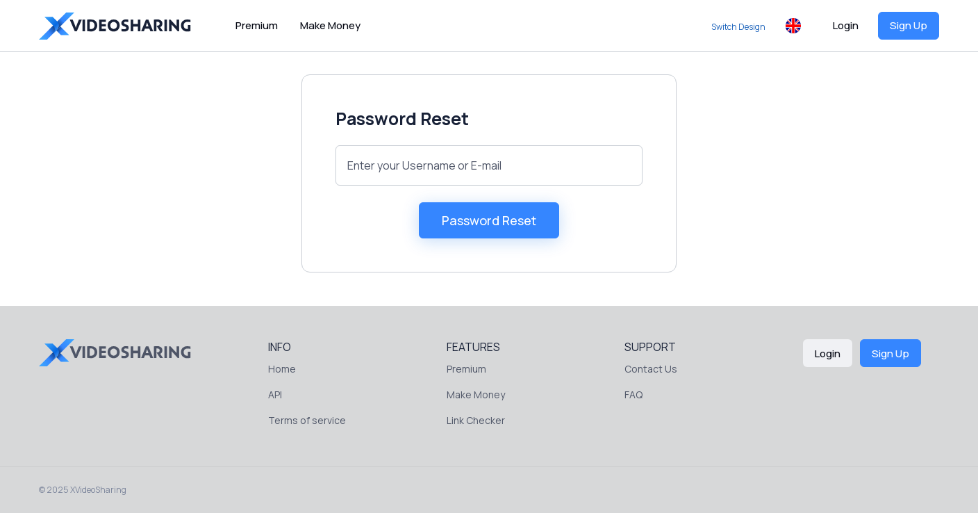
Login (846, 25)
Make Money (330, 25)
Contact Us (650, 368)
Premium (256, 25)
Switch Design (738, 27)
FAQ (633, 394)
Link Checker (476, 420)
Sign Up (908, 25)
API (275, 394)
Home (282, 368)
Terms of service (307, 420)
